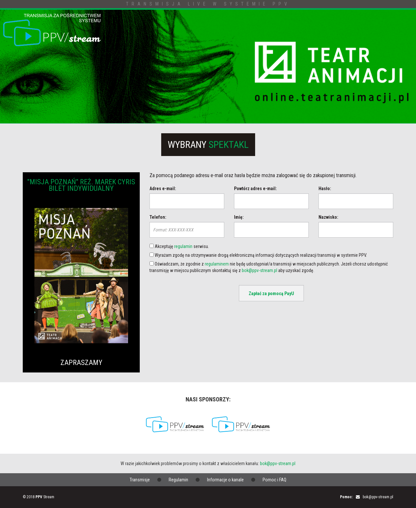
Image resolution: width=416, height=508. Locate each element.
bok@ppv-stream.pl (259, 270)
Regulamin (178, 479)
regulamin (183, 246)
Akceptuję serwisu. (179, 246)
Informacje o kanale (225, 479)
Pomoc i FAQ (274, 479)
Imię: (239, 217)
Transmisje (140, 479)
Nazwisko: (328, 217)
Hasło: (324, 188)
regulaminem (217, 264)
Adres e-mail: (163, 188)
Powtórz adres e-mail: (255, 188)
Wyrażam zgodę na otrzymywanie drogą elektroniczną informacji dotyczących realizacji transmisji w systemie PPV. (258, 255)
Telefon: (158, 217)
